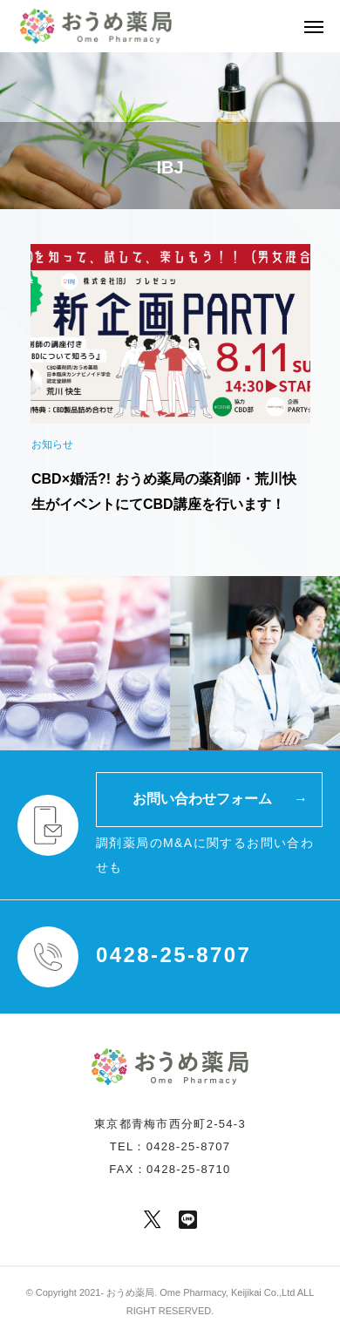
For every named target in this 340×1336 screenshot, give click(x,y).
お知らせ (52, 444)
